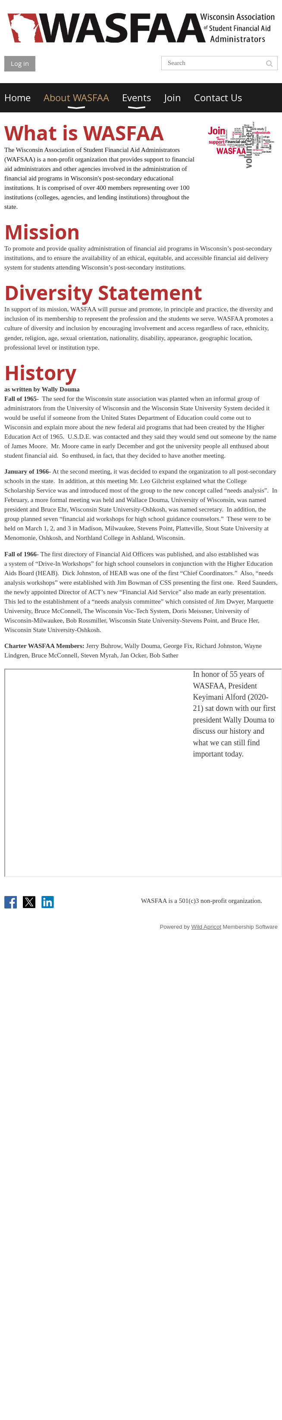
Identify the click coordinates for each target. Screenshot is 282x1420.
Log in (20, 63)
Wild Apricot (206, 927)
